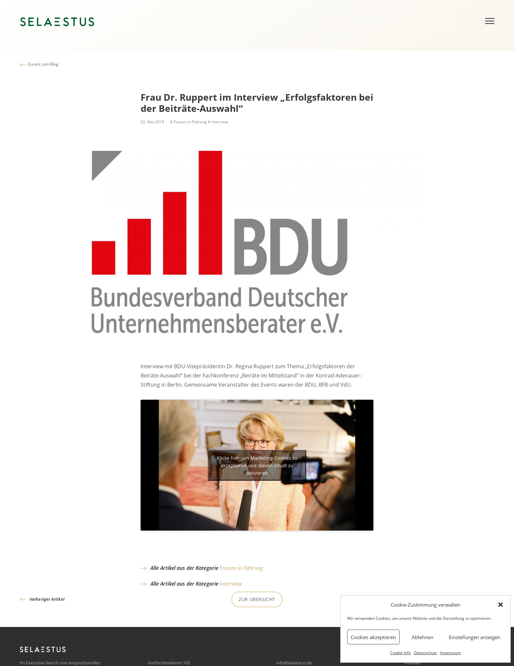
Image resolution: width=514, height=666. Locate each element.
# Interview (218, 122)
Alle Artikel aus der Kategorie (206, 568)
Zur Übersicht (257, 599)
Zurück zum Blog (43, 64)
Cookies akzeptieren (373, 637)
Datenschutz (425, 653)
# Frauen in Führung (188, 122)
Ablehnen (422, 637)
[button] (500, 604)
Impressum (450, 653)
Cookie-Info (400, 653)
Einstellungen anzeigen (474, 637)
